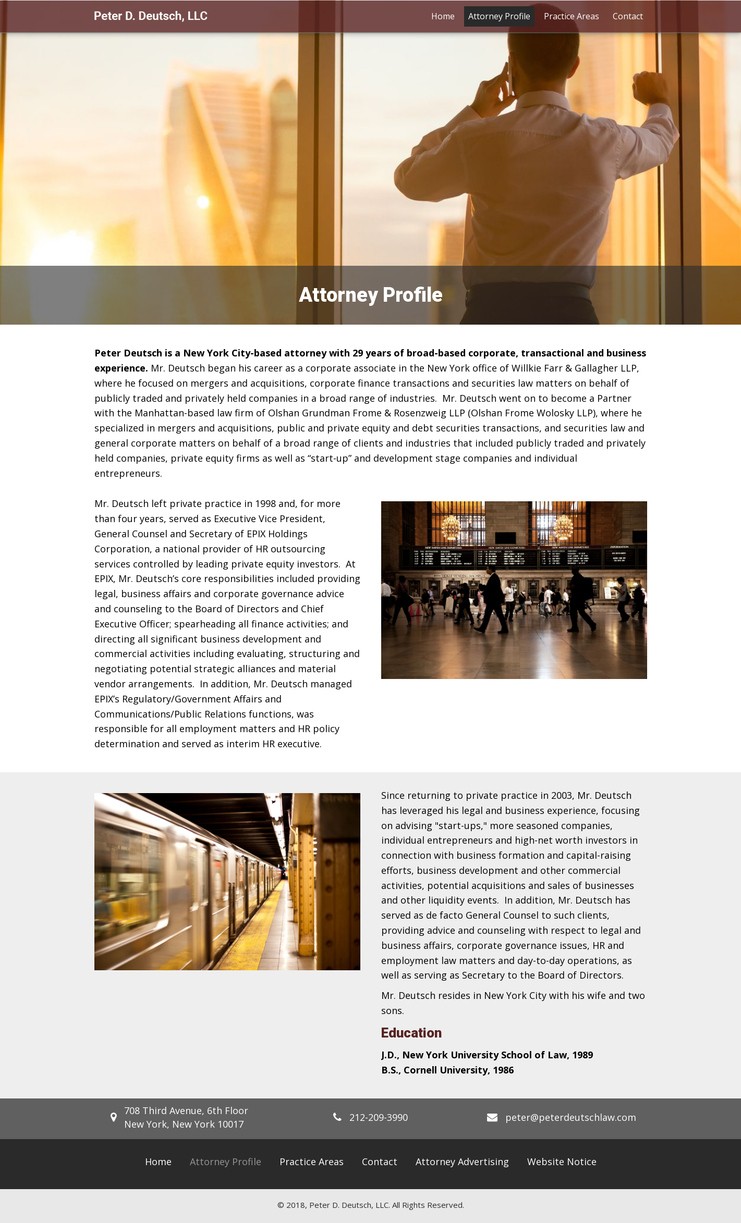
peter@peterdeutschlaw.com (570, 1117)
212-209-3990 (378, 1117)
